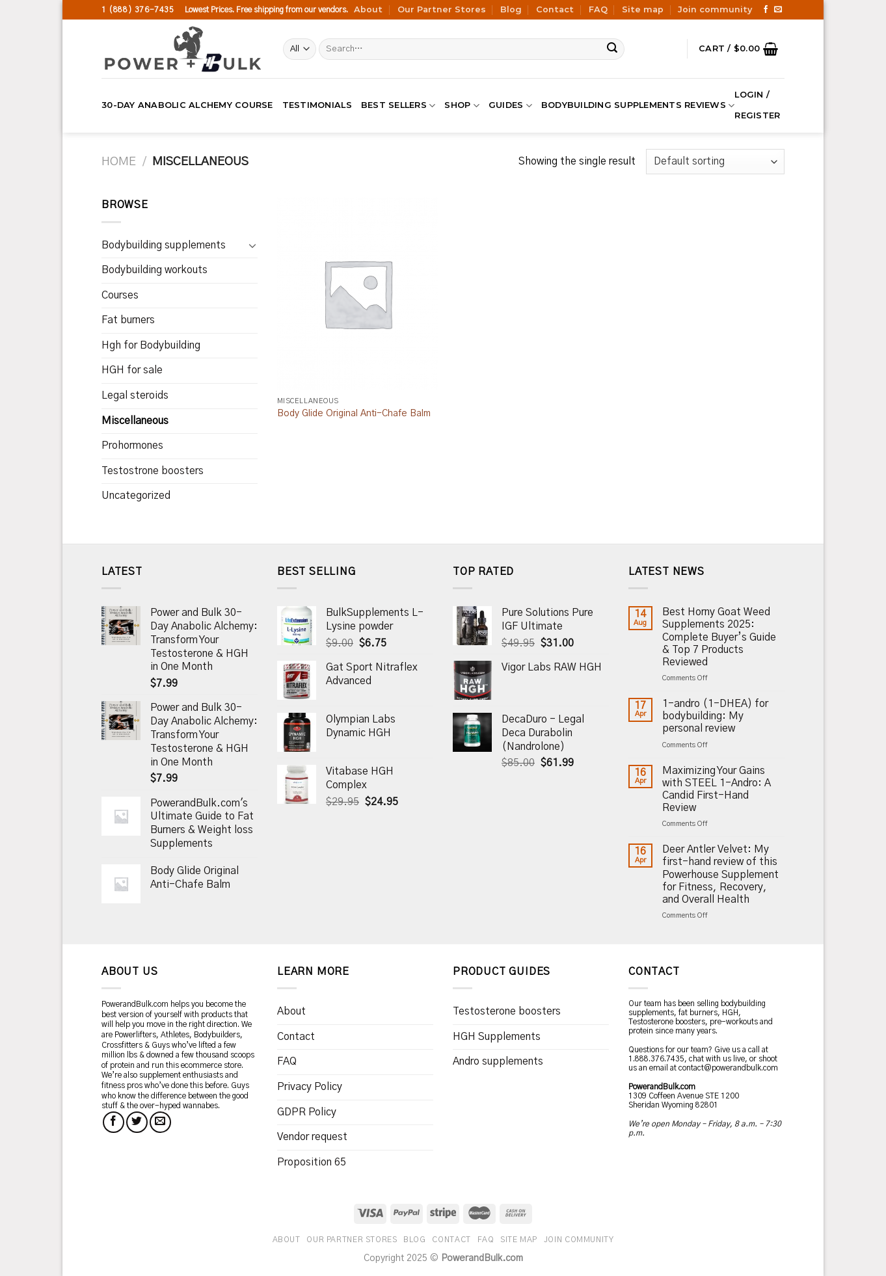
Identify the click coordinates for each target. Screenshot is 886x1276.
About (368, 9)
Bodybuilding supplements (163, 245)
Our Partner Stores (441, 9)
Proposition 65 (311, 1162)
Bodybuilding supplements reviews (638, 106)
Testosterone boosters (507, 1011)
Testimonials (317, 105)
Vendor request (312, 1137)
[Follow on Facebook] (766, 9)
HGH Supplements (497, 1036)
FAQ (598, 9)
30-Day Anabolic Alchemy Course (187, 105)
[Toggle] (252, 245)
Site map (643, 9)
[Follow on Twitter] (137, 1122)
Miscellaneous (134, 421)
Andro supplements (498, 1061)
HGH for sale (132, 370)
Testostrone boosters (152, 471)
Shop (461, 106)
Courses (120, 295)
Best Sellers (398, 106)
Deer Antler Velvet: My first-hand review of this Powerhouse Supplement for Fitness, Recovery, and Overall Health (720, 874)
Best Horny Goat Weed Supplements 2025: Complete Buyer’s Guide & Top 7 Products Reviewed (719, 637)
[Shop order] (715, 161)
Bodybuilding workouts (154, 270)
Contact (555, 9)
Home (118, 161)
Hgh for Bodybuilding (150, 345)
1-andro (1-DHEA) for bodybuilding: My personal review (715, 716)
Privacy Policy (309, 1087)
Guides (510, 106)
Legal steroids (134, 395)
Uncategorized (135, 495)
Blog (511, 9)
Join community (715, 9)
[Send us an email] (778, 9)
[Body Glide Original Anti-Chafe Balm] (357, 293)
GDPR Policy (306, 1112)
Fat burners (128, 320)
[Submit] (613, 49)
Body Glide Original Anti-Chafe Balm (354, 413)
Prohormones (132, 445)
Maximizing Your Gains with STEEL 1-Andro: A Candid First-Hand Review (716, 789)
